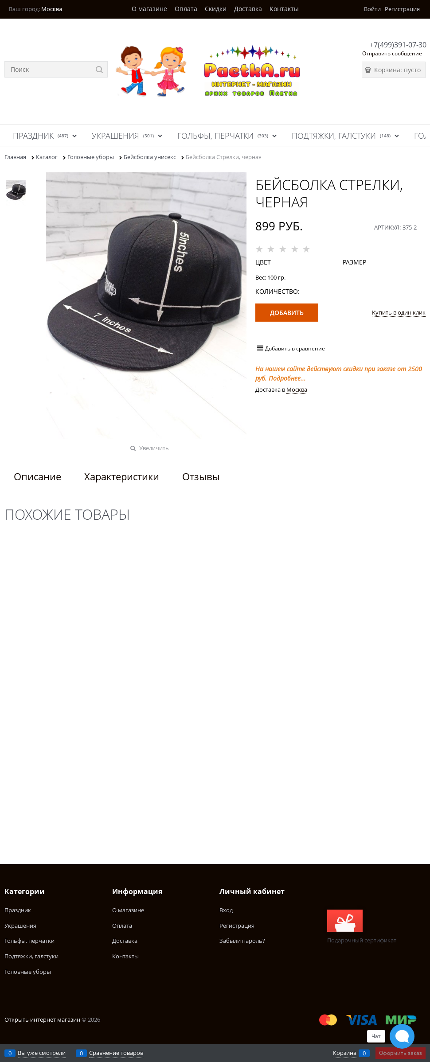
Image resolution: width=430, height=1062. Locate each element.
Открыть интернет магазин (42, 1019)
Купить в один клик (399, 312)
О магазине (149, 8)
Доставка (248, 8)
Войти (372, 9)
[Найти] (99, 69)
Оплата (186, 8)
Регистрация (402, 9)
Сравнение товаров (116, 1053)
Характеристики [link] (121, 476)
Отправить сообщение (392, 53)
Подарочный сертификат (361, 927)
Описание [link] (37, 476)
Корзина (344, 1053)
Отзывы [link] (201, 476)
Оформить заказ (400, 1053)
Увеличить (154, 448)
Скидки (216, 8)
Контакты (284, 8)
